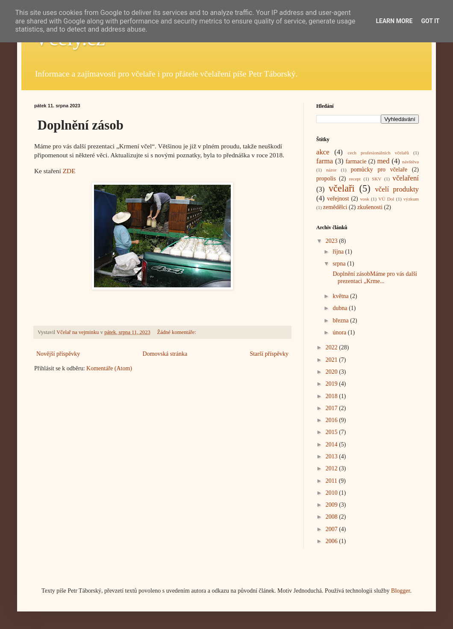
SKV (376, 178)
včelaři (342, 188)
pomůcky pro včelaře (379, 169)
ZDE (69, 170)
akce (322, 152)
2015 (332, 432)
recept (355, 178)
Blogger (400, 591)
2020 (332, 372)
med (383, 161)
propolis (326, 178)
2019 (332, 384)
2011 (332, 481)
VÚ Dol (386, 198)
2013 (332, 456)
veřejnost (338, 198)
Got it (430, 21)
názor (331, 169)
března (341, 320)
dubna (340, 308)
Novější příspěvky (58, 354)
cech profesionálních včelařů (378, 152)
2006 (332, 541)
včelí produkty (397, 189)
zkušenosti (369, 207)
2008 (332, 517)
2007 (332, 529)
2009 (332, 505)
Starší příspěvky (269, 354)
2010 (332, 493)
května (341, 296)
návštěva (410, 161)
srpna (339, 263)
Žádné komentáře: (177, 332)
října (338, 251)
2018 (332, 396)
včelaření (406, 178)
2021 (332, 360)
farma (324, 161)
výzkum (411, 198)
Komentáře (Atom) (109, 368)
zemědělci (335, 207)
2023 (332, 241)
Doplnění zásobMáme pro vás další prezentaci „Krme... (374, 277)
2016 (332, 420)
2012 (332, 468)
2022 (332, 347)
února (339, 332)
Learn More (394, 21)
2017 (332, 408)
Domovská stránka (165, 354)
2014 (332, 444)
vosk (364, 198)
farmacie (356, 161)
